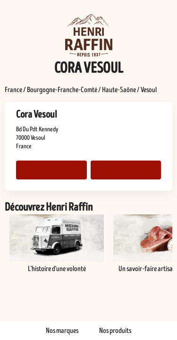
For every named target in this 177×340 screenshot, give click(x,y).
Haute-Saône (119, 89)
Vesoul (149, 89)
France (13, 89)
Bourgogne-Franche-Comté (62, 89)
